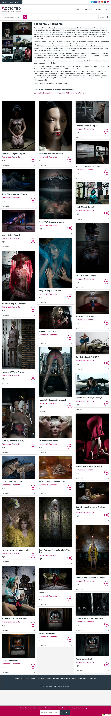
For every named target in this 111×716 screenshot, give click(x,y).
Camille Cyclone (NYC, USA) (87, 357)
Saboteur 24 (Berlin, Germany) (89, 398)
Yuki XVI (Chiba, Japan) (86, 276)
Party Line (43, 593)
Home (76, 9)
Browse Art (87, 9)
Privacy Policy (52, 704)
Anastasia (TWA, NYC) (85, 316)
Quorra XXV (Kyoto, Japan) (13, 154)
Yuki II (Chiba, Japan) (11, 235)
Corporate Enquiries (78, 704)
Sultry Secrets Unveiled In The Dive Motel (90, 508)
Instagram (99, 2)
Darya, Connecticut (10, 660)
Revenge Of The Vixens (48, 441)
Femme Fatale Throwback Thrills (15, 550)
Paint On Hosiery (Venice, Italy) (89, 466)
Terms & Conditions (37, 704)
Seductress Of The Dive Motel (14, 618)
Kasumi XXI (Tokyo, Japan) (87, 126)
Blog (107, 9)
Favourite (18, 165)
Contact (108, 2)
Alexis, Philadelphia (47, 633)
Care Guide (64, 704)
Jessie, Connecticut (84, 659)
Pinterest (102, 2)
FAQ (90, 704)
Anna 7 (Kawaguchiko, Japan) (14, 194)
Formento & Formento (11, 157)
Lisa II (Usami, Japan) (85, 207)
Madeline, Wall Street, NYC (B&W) (90, 618)
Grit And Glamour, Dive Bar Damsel (90, 578)
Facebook (95, 2)
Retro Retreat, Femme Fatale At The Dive (54, 551)
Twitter (92, 2)
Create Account (15, 2)
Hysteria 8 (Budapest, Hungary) (52, 400)
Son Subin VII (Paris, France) (51, 154)
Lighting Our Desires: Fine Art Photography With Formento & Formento (60, 93)
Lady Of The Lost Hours (12, 481)
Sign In (4, 2)
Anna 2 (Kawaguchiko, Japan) (88, 166)
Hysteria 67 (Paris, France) (13, 372)
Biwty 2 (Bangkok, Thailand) (14, 303)
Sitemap (97, 704)
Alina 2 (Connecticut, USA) (13, 441)
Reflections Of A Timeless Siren (52, 481)
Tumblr (105, 2)
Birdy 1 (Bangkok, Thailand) (50, 291)
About (16, 704)
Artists (98, 9)
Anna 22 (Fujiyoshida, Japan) (51, 222)
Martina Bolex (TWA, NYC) (50, 331)
